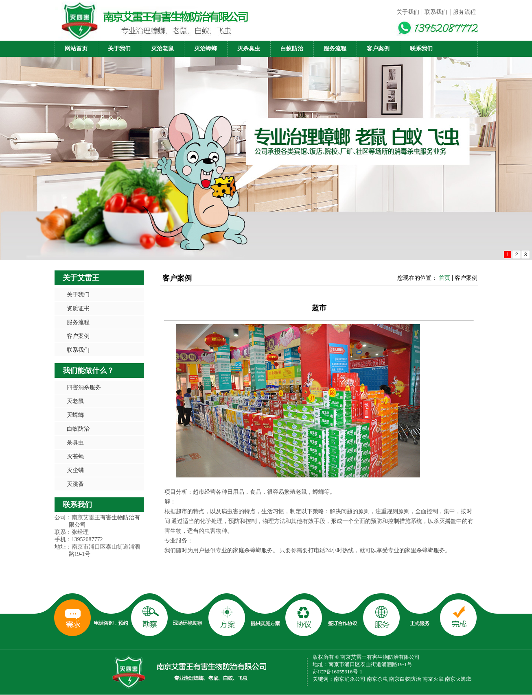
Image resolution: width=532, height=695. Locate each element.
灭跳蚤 (75, 484)
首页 (444, 278)
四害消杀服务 (84, 387)
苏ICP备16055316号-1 (337, 672)
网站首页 (76, 49)
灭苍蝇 (75, 456)
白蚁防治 (291, 49)
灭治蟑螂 (205, 49)
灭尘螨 (75, 470)
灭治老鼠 (162, 49)
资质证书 (78, 308)
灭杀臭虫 (248, 49)
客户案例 (378, 49)
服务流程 (464, 12)
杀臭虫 (75, 442)
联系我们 (436, 12)
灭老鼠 (75, 401)
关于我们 (407, 12)
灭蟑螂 (75, 415)
